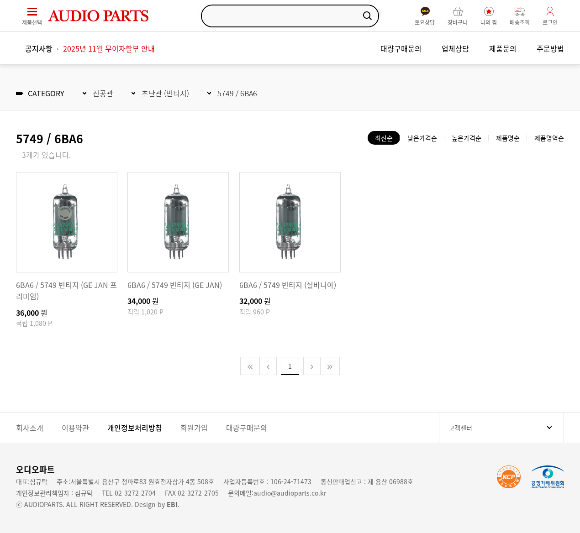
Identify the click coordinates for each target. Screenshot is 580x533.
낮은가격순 (422, 137)
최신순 (384, 137)
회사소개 (29, 427)
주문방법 (550, 48)
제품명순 (508, 137)
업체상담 (455, 48)
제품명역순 (549, 137)
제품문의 (503, 48)
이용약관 (75, 427)
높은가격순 (466, 137)
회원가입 (194, 427)
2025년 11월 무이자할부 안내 (109, 48)
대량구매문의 (401, 48)
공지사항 (39, 48)
